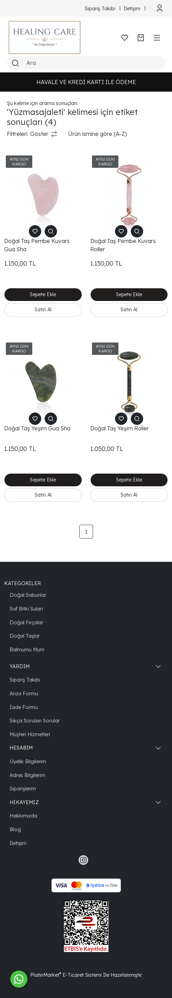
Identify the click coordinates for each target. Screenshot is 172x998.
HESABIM (21, 747)
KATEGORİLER (22, 583)
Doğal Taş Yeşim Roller (119, 428)
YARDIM (20, 666)
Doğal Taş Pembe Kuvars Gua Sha (37, 245)
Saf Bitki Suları (26, 608)
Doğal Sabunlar (28, 595)
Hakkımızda (23, 815)
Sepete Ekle (43, 294)
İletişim (18, 843)
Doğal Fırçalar (26, 622)
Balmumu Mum (27, 649)
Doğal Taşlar (25, 636)
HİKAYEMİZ (24, 802)
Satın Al (43, 309)
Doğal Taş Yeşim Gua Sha (37, 428)
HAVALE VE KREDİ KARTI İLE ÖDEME (86, 82)
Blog (15, 829)
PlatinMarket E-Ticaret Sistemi (66, 975)
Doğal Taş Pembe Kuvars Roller (123, 245)
